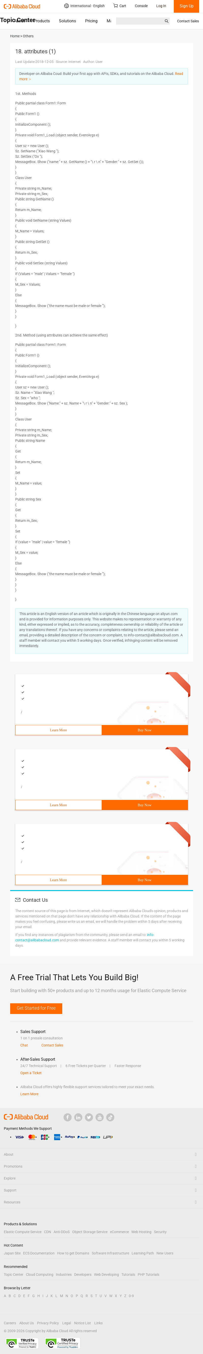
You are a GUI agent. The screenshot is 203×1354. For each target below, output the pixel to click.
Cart (119, 6)
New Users (165, 1253)
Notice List (82, 1323)
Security (160, 1232)
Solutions (67, 21)
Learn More (58, 730)
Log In (161, 6)
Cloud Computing (39, 1274)
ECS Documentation (39, 1253)
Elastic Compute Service (22, 1232)
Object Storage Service (89, 1232)
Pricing (91, 21)
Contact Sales (188, 21)
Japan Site (12, 1253)
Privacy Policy (48, 1323)
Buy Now (144, 730)
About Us (26, 1323)
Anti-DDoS (62, 1232)
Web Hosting (141, 1232)
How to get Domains (73, 1253)
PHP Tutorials (148, 1274)
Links (98, 1323)
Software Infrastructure (110, 1253)
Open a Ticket (31, 1073)
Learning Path (143, 1253)
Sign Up (187, 6)
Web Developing (106, 1274)
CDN (47, 1232)
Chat (24, 1045)
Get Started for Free (36, 1008)
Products (42, 21)
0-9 (131, 1296)
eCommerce (119, 1232)
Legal (66, 1323)
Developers (82, 1274)
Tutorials (128, 1274)
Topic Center (13, 1274)
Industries (64, 1274)
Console (141, 6)
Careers (10, 1323)
